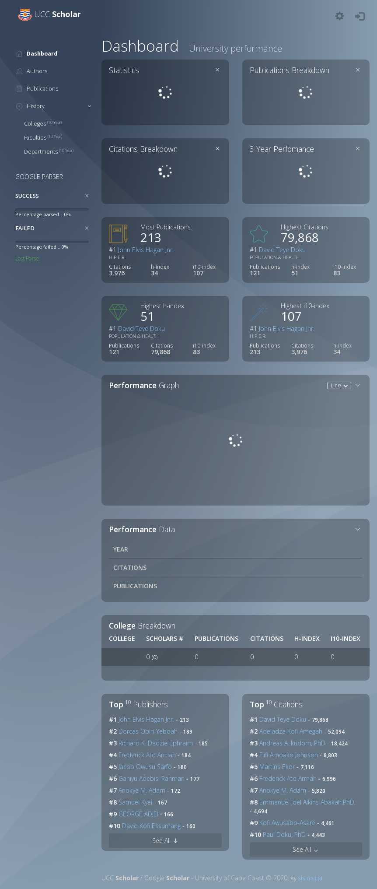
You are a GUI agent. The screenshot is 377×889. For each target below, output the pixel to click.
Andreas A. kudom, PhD (291, 743)
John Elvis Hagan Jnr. (146, 250)
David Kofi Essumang (150, 826)
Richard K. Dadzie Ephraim (155, 743)
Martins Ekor (276, 767)
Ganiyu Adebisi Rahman (151, 778)
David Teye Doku (282, 250)
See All (165, 840)
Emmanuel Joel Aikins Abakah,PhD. (307, 802)
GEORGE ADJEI (137, 814)
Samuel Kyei (134, 802)
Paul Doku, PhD (283, 834)
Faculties (43, 137)
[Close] (87, 195)
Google (166, 878)
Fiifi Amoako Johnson (288, 755)
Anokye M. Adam (141, 790)
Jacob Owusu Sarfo (144, 767)
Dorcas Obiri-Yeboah (147, 731)
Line (336, 385)
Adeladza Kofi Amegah (290, 731)
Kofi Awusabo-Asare (286, 823)
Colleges (43, 123)
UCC (57, 14)
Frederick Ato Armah (146, 755)
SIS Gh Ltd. (311, 878)
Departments (48, 151)
